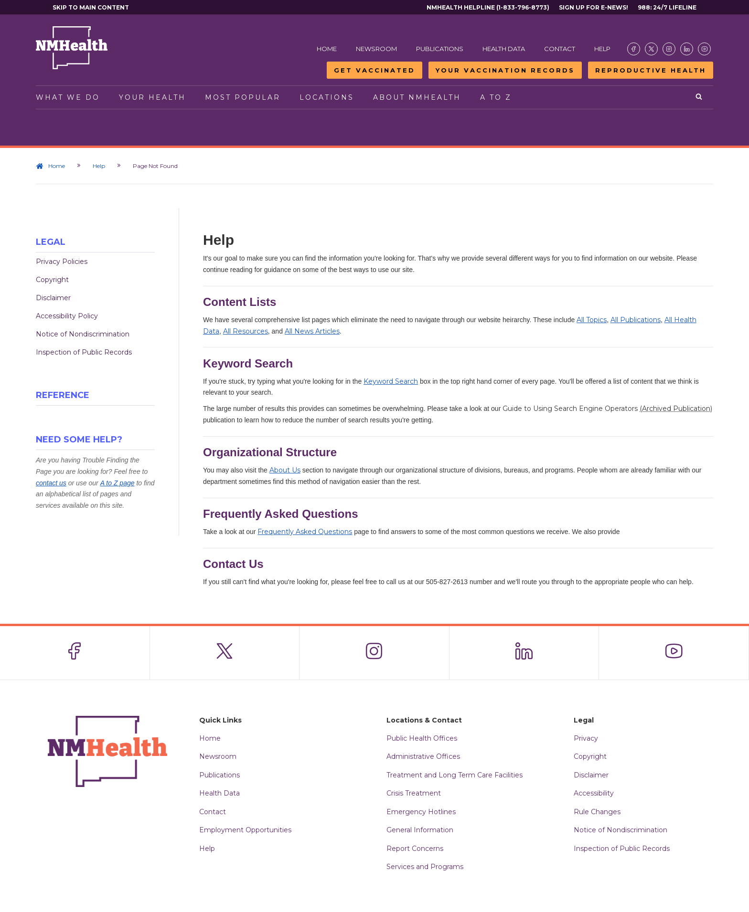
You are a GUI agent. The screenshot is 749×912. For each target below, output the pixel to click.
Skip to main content (91, 7)
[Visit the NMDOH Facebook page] (633, 49)
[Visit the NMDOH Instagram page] (669, 49)
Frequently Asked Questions (304, 531)
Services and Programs (424, 866)
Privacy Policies (61, 261)
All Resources (245, 331)
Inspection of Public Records (84, 352)
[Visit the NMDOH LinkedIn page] (687, 49)
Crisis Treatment (413, 793)
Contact (559, 48)
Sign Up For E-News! (593, 7)
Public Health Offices (421, 738)
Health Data (503, 48)
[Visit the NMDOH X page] (651, 49)
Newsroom (376, 48)
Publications (439, 48)
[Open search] (699, 97)
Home (327, 48)
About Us (284, 470)
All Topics (592, 319)
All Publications (635, 319)
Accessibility (594, 793)
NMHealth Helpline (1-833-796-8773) (488, 7)
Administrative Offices (423, 756)
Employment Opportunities (245, 830)
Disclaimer (53, 298)
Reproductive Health (650, 70)
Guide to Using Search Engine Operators (607, 408)
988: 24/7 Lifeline (667, 7)
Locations (327, 97)
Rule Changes (597, 811)
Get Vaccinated (374, 70)
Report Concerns (414, 848)
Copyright (52, 279)
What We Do (68, 97)
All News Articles (312, 331)
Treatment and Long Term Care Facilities (454, 775)
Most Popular (242, 97)
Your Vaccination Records (505, 70)
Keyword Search (391, 381)
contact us (51, 483)
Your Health (152, 97)
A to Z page (117, 483)
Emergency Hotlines (421, 811)
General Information (419, 830)
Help (602, 48)
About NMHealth (417, 97)
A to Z (496, 97)
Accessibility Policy (67, 316)
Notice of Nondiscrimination (82, 334)
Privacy (586, 738)
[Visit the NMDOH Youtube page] (704, 49)
